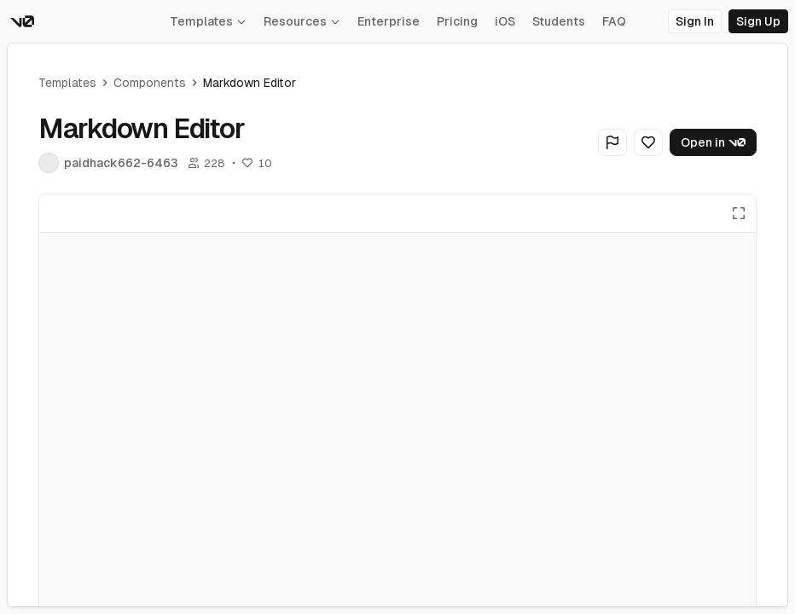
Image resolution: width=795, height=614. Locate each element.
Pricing (457, 21)
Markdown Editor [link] (249, 83)
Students (558, 21)
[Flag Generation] (612, 142)
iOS (505, 21)
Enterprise (388, 21)
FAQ (614, 21)
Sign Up (758, 21)
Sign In (695, 21)
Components (149, 83)
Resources (302, 21)
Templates (208, 21)
